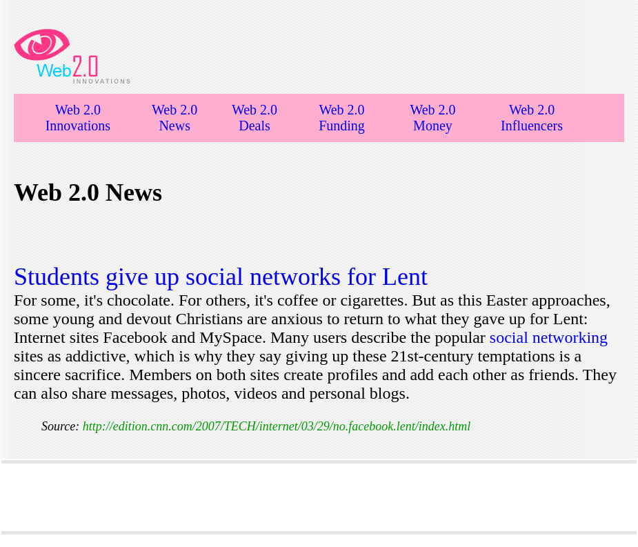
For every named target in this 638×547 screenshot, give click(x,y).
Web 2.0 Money (432, 117)
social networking (549, 337)
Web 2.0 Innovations (78, 117)
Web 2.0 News (174, 117)
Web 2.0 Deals (254, 117)
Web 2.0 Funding (342, 117)
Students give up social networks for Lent (221, 276)
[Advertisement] (319, 497)
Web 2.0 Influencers (532, 117)
